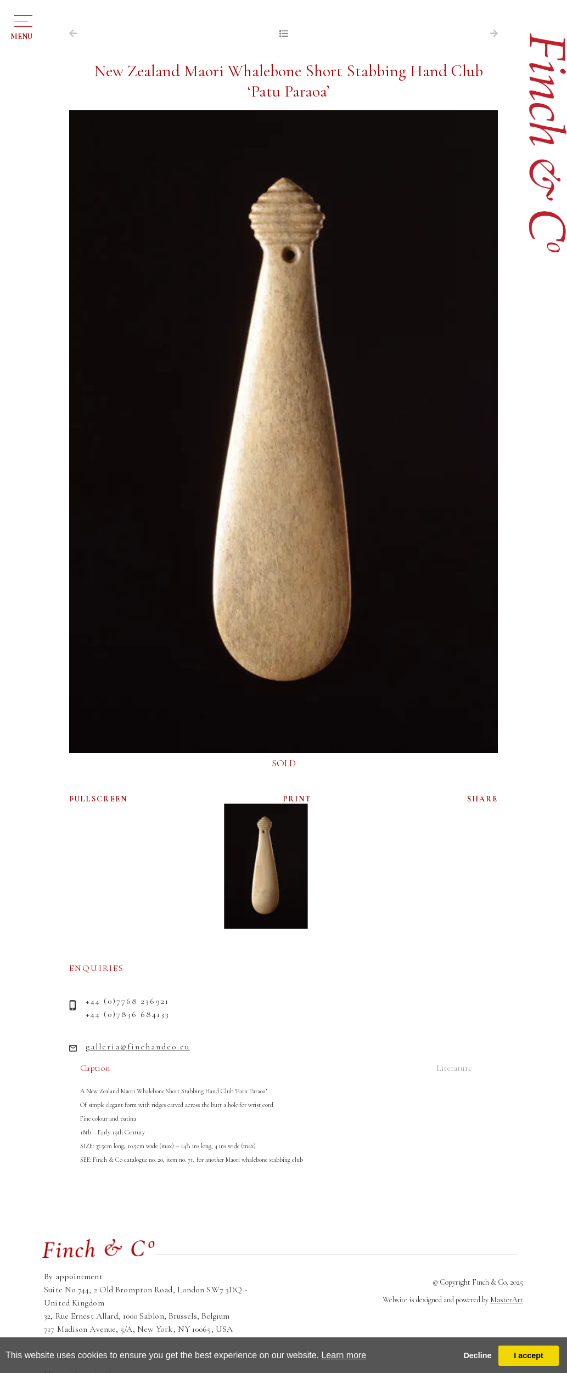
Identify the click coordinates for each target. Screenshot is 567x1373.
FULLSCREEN (98, 799)
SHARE (482, 799)
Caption (95, 1068)
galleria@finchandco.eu (138, 1046)
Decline (477, 1355)
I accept (528, 1355)
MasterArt (506, 1299)
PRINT (297, 799)
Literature (454, 1068)
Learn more (343, 1355)
